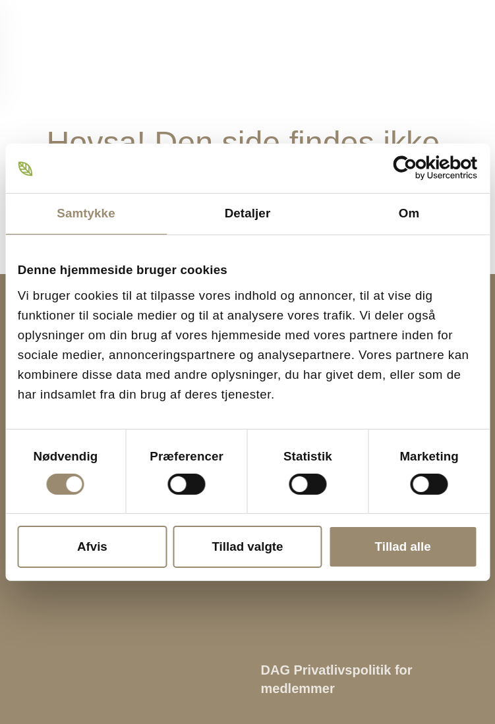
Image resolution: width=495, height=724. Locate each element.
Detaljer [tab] (248, 213)
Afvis (92, 546)
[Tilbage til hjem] (62, 49)
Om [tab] (409, 213)
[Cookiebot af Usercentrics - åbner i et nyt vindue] (419, 168)
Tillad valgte (247, 546)
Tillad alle (403, 546)
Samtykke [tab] (86, 213)
